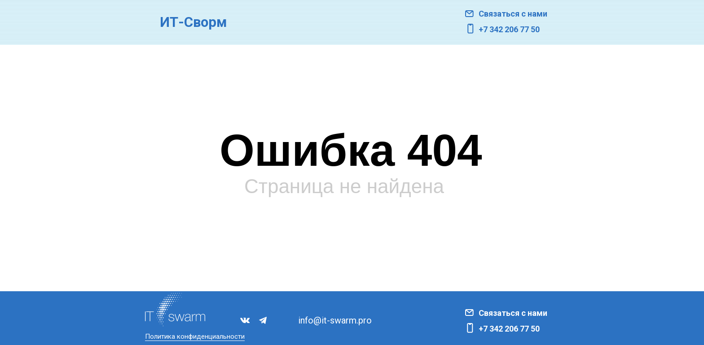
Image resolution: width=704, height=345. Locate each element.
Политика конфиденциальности (195, 336)
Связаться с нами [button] (513, 13)
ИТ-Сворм (193, 22)
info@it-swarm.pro (335, 320)
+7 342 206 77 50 (509, 29)
